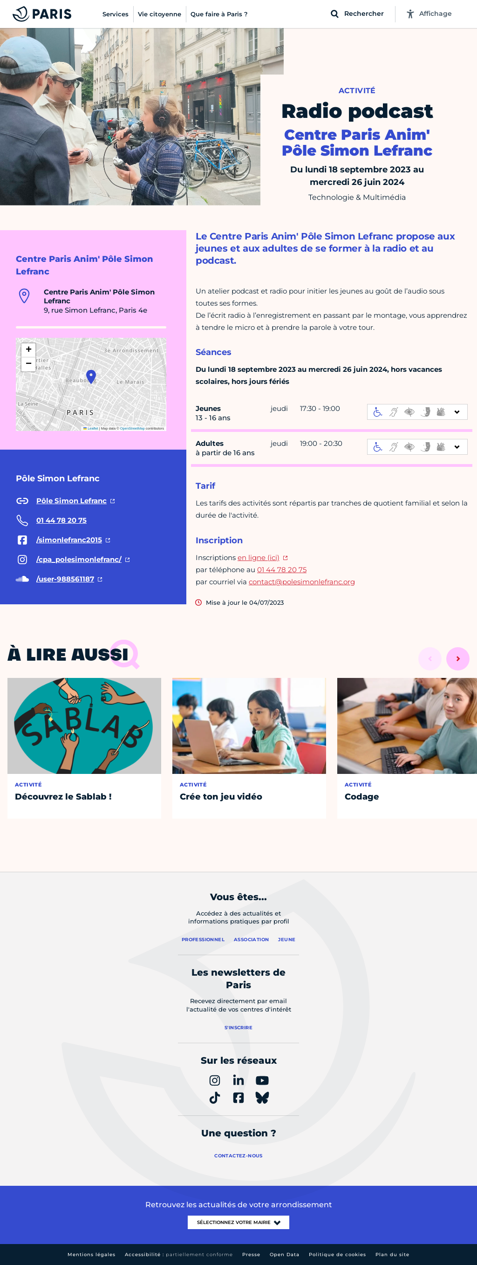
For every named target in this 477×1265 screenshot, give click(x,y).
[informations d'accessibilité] (417, 412)
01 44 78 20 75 (282, 569)
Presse (251, 1254)
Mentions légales (92, 1254)
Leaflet (90, 428)
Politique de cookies (337, 1254)
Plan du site (392, 1254)
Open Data (285, 1254)
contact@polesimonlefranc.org (302, 581)
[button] (91, 376)
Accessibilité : (179, 1254)
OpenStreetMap (132, 428)
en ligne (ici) (258, 557)
